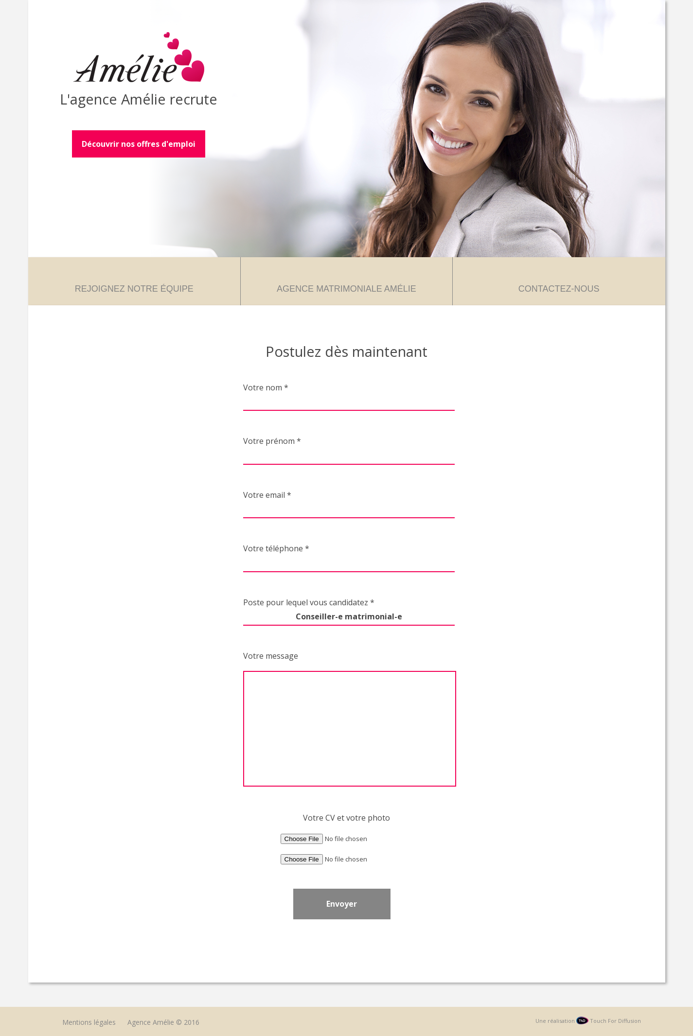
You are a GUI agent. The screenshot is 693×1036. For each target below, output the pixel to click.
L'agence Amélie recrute (138, 98)
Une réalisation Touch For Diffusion (588, 1020)
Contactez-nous (559, 289)
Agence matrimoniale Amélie (346, 289)
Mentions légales (89, 1022)
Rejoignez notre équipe (134, 289)
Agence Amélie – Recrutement (138, 57)
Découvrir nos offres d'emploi (138, 144)
